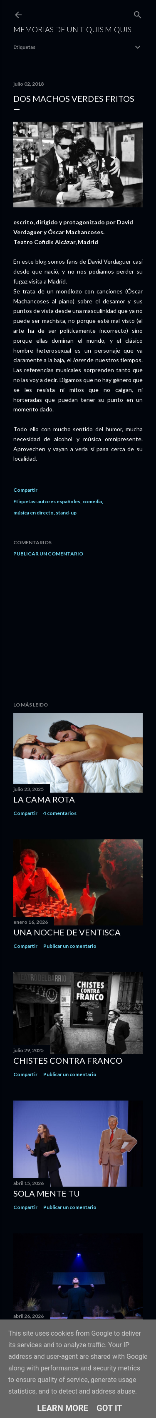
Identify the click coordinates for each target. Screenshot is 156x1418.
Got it (109, 1408)
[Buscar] (138, 13)
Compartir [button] (25, 490)
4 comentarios (60, 813)
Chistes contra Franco (67, 1060)
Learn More (62, 1408)
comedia (92, 501)
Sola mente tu (46, 1193)
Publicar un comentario (48, 553)
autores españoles (58, 501)
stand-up (66, 513)
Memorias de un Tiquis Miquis (72, 29)
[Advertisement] (78, 629)
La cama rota (44, 799)
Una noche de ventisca (67, 932)
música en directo (33, 513)
